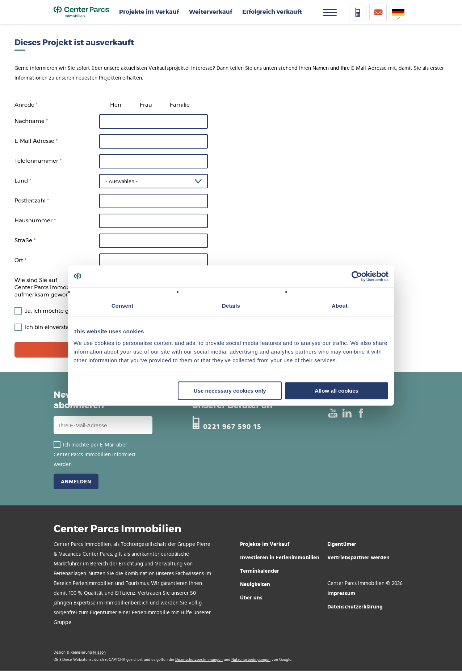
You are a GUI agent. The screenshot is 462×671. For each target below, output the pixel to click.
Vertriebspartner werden (358, 557)
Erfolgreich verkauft (272, 12)
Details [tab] (231, 306)
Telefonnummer (36, 161)
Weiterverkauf (210, 12)
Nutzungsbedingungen (250, 660)
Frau (146, 105)
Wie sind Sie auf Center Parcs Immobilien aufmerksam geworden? (47, 288)
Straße (23, 240)
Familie (180, 105)
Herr (116, 105)
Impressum (341, 593)
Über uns (251, 597)
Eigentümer (341, 544)
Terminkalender (259, 570)
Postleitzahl (30, 201)
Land (21, 181)
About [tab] (340, 306)
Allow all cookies (336, 391)
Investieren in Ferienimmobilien (279, 557)
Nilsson (99, 652)
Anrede (24, 105)
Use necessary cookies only (230, 391)
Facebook (360, 413)
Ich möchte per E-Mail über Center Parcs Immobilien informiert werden (95, 454)
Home (81, 12)
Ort (18, 260)
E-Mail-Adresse (34, 141)
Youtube (332, 413)
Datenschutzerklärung (355, 606)
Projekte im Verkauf (149, 12)
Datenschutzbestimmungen (199, 660)
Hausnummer (33, 220)
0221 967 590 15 (232, 426)
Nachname (29, 121)
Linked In (346, 413)
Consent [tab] (123, 306)
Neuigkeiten (255, 584)
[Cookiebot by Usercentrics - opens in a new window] (356, 276)
